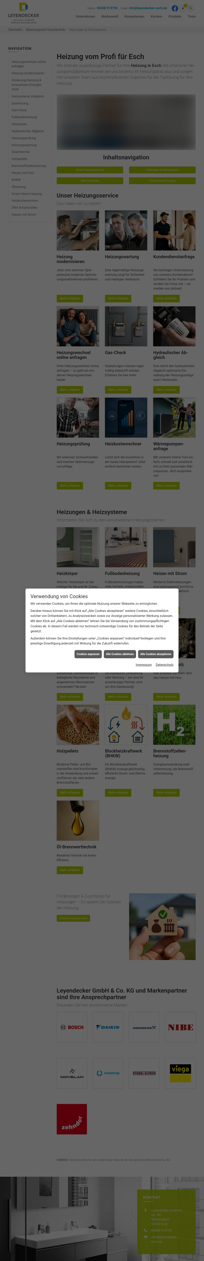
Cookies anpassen (88, 654)
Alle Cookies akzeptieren (155, 654)
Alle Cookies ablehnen (120, 654)
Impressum (144, 665)
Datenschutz (165, 665)
